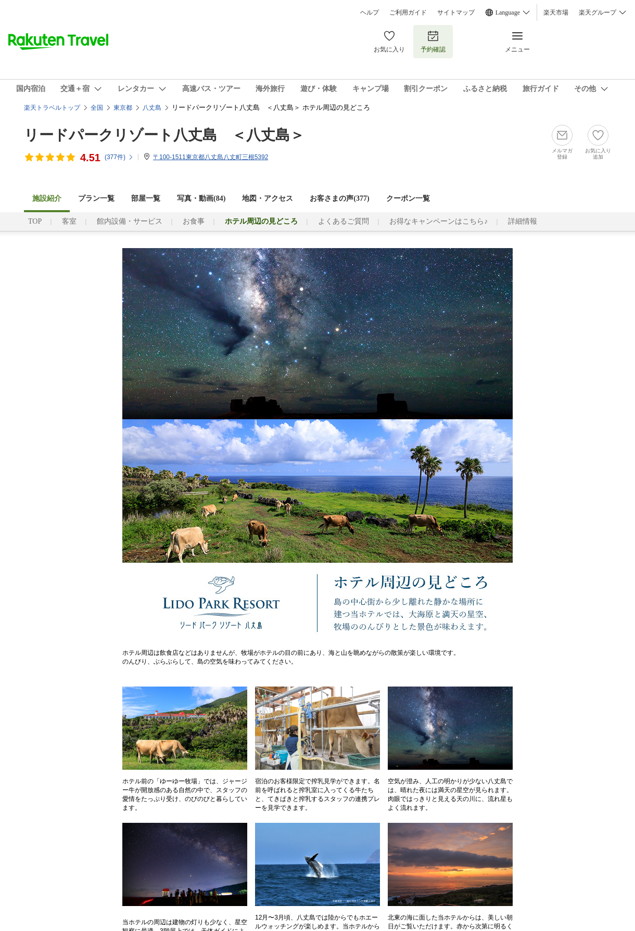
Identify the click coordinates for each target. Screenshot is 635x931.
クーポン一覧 (408, 198)
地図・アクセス (267, 198)
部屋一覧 (145, 198)
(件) (119, 157)
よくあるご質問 (343, 221)
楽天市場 (555, 12)
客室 (69, 221)
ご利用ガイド (408, 12)
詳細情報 (522, 221)
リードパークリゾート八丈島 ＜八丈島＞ (164, 135)
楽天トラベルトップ (52, 107)
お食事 (194, 221)
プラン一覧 (96, 198)
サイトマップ (456, 12)
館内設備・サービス (129, 221)
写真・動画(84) (201, 198)
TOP (35, 221)
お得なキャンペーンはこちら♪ (438, 221)
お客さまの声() (339, 198)
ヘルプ (369, 12)
